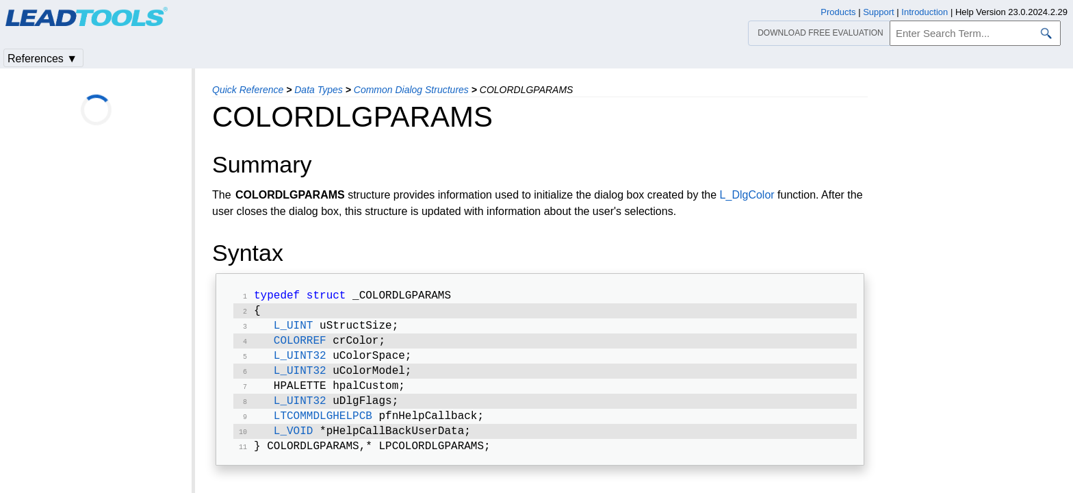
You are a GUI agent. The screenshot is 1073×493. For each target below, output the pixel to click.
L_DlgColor (747, 195)
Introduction (924, 12)
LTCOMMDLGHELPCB (323, 428)
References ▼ (42, 58)
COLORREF (300, 346)
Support (878, 12)
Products (837, 12)
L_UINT (293, 330)
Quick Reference (247, 89)
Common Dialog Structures (411, 89)
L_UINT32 (300, 362)
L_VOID (293, 445)
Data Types (318, 89)
